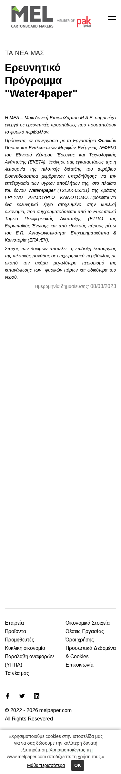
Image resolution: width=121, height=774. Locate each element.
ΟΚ (77, 765)
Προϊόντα (15, 631)
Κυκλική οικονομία (25, 648)
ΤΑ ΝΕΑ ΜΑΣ (24, 52)
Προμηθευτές (19, 639)
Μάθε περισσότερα (46, 765)
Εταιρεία (14, 623)
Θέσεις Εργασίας (85, 631)
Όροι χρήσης (80, 639)
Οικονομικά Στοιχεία (88, 623)
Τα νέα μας (17, 673)
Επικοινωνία (80, 665)
